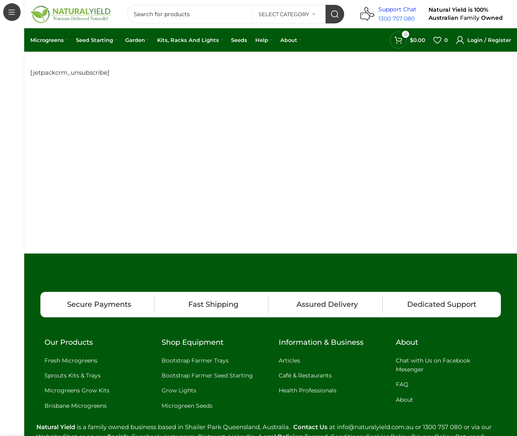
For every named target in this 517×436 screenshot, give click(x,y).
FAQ (402, 384)
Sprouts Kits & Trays (72, 375)
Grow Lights (179, 390)
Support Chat (397, 9)
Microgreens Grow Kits (76, 390)
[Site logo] (70, 13)
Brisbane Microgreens (75, 405)
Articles (289, 360)
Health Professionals (307, 390)
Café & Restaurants (305, 375)
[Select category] (287, 14)
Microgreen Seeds (187, 405)
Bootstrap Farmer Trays (195, 360)
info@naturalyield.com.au (375, 427)
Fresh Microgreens (70, 360)
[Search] (235, 14)
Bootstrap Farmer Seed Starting (207, 375)
